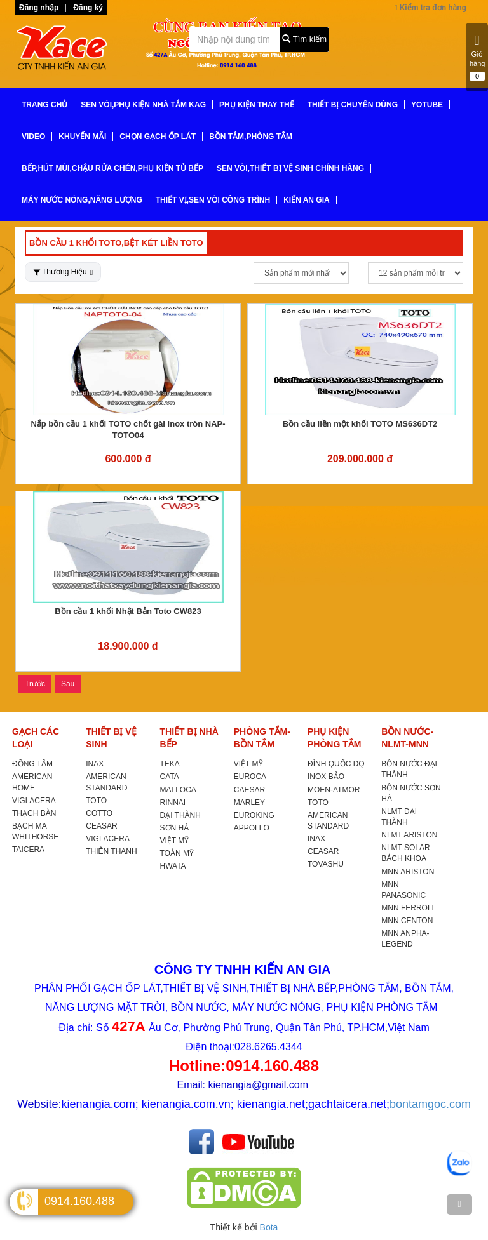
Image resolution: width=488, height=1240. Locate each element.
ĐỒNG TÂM (32, 763)
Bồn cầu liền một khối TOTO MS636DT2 (360, 424)
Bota (269, 1227)
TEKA (170, 763)
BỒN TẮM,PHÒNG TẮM (250, 136)
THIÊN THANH (111, 851)
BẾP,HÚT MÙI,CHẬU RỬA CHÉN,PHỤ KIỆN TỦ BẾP (112, 168)
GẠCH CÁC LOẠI (35, 737)
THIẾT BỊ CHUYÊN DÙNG (353, 104)
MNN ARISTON (407, 871)
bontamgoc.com (430, 1104)
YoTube (427, 104)
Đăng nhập (38, 7)
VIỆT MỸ (174, 840)
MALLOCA (178, 789)
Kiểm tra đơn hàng (430, 7)
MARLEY (249, 802)
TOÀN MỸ (177, 853)
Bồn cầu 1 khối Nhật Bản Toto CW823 (128, 611)
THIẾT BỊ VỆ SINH (111, 737)
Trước (35, 683)
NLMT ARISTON (409, 834)
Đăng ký (88, 7)
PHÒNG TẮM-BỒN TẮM (262, 737)
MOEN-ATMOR (334, 789)
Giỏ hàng (477, 57)
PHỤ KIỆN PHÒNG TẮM (334, 737)
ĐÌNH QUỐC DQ (336, 763)
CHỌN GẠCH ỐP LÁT (157, 136)
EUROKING (254, 815)
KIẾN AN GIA (306, 200)
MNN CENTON (407, 920)
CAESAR (249, 789)
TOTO (96, 800)
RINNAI (173, 802)
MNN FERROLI (407, 907)
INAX (95, 763)
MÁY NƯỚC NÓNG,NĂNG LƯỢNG (82, 200)
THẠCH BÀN (34, 813)
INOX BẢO (326, 776)
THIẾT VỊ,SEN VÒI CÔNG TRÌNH (213, 200)
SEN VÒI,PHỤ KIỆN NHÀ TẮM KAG (143, 104)
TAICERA (28, 849)
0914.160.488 (79, 1201)
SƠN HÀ (174, 827)
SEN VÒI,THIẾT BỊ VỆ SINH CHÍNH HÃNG (290, 168)
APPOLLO (251, 827)
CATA (169, 776)
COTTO (99, 813)
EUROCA (250, 776)
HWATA (173, 866)
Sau (67, 683)
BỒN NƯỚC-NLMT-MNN (407, 737)
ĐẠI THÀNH (180, 815)
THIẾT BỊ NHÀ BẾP (189, 737)
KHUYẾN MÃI (82, 136)
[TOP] (459, 1204)
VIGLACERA (34, 800)
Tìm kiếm (304, 39)
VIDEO (33, 136)
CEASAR (101, 826)
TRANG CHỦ (44, 104)
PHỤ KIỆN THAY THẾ (256, 104)
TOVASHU (326, 864)
